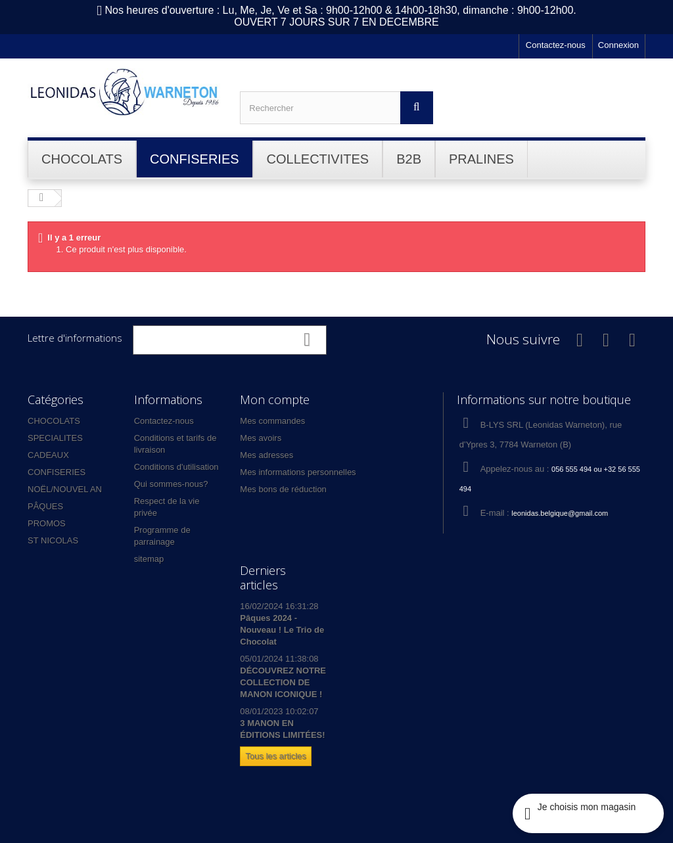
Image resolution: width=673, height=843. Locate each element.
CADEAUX (48, 455)
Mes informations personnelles (298, 472)
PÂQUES (45, 506)
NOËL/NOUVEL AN (65, 489)
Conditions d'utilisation (176, 467)
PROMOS (47, 523)
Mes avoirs (260, 438)
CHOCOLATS (54, 421)
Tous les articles (275, 756)
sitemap (149, 559)
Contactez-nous (556, 45)
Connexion (618, 45)
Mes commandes (272, 421)
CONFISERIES (56, 472)
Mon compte (275, 399)
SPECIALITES (55, 438)
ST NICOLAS (53, 540)
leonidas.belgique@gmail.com (559, 513)
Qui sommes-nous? (171, 484)
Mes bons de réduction (283, 489)
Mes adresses (266, 455)
